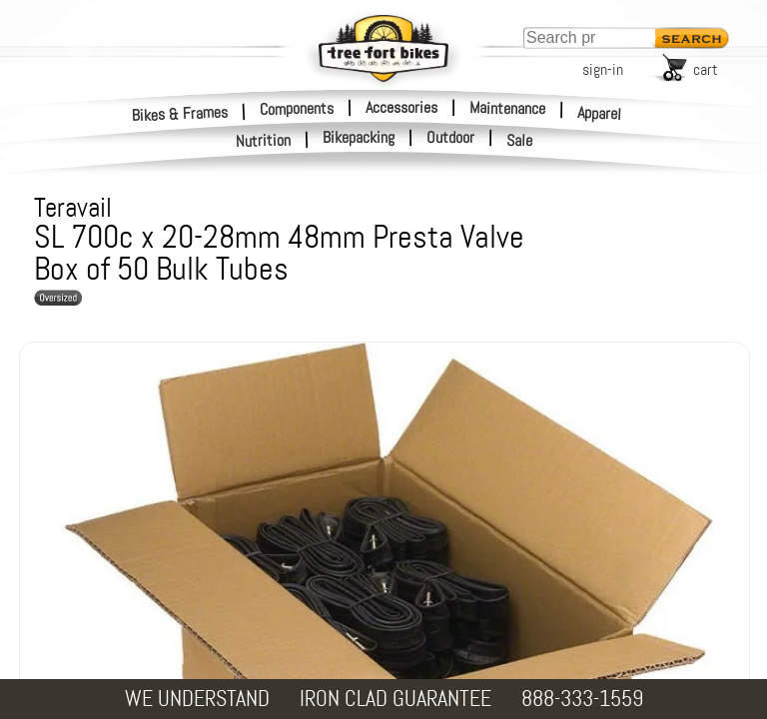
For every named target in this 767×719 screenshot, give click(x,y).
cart (705, 69)
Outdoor (450, 138)
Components (297, 108)
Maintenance (507, 108)
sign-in (602, 69)
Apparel (599, 113)
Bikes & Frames (180, 113)
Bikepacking (358, 138)
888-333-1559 (582, 698)
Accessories (401, 107)
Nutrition (264, 140)
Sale (519, 141)
